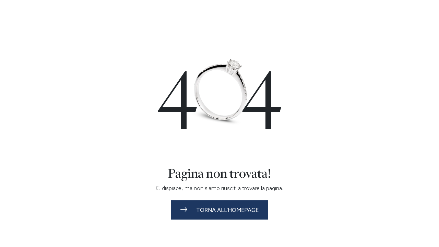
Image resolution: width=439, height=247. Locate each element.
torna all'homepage (219, 209)
